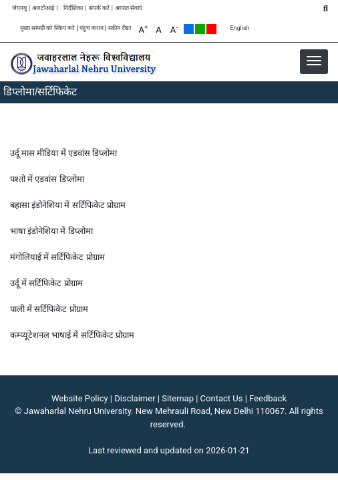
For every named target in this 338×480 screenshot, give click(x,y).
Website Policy (79, 398)
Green (200, 29)
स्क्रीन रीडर (120, 28)
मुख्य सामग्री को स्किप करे (47, 28)
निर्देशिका (73, 8)
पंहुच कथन (91, 28)
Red (211, 29)
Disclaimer (134, 398)
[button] (314, 60)
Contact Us (221, 398)
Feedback (268, 398)
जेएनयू (19, 8)
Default (189, 29)
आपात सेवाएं (128, 8)
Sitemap (178, 398)
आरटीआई (43, 8)
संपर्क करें (99, 8)
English (239, 28)
